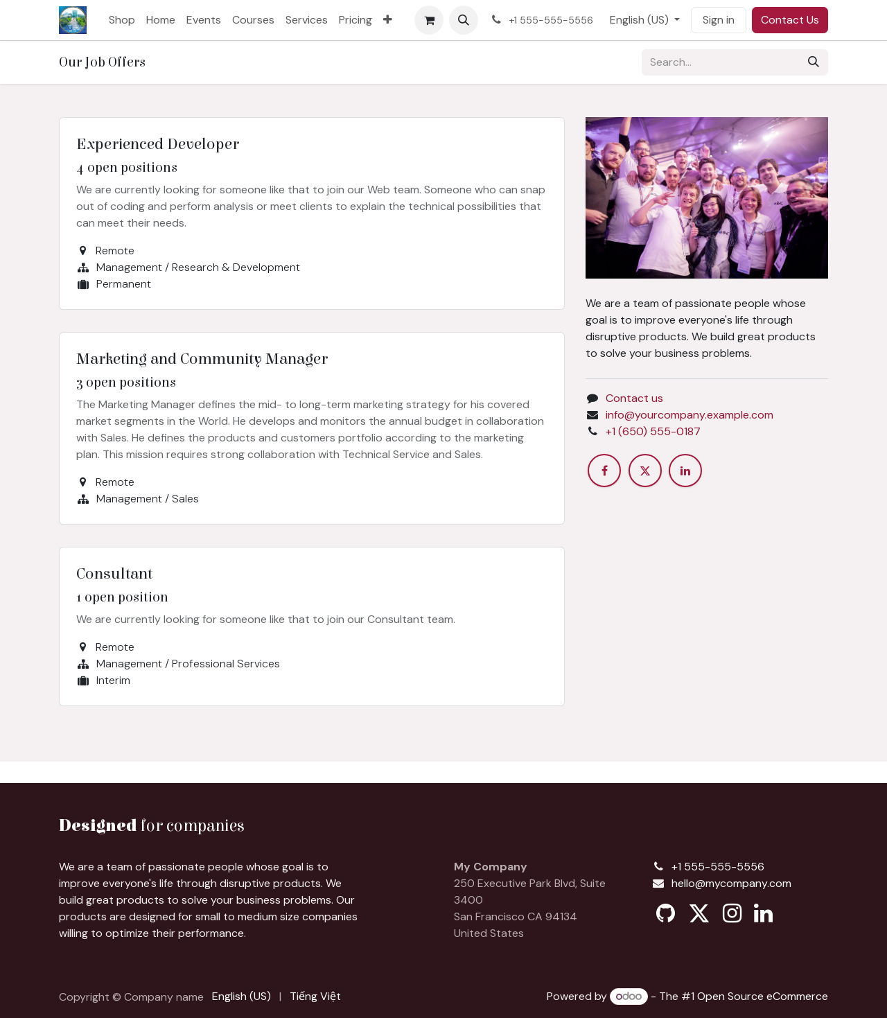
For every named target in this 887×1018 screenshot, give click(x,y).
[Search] (813, 62)
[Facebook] (604, 470)
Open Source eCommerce (762, 996)
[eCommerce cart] (429, 20)
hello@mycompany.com (731, 883)
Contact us (634, 398)
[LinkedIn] (685, 470)
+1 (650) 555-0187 (653, 431)
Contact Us (790, 19)
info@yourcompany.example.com (689, 414)
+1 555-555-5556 (717, 866)
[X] (645, 470)
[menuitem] (122, 20)
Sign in (719, 19)
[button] (463, 20)
